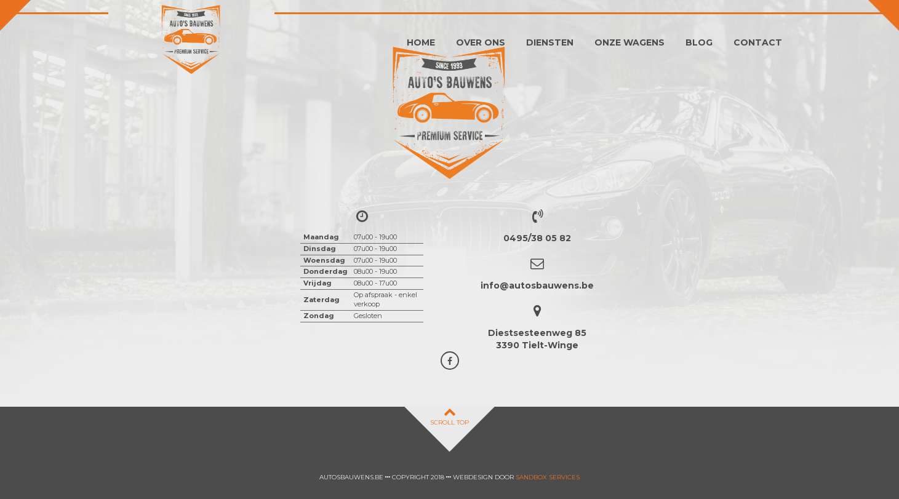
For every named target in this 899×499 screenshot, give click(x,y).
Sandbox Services (548, 477)
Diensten (549, 42)
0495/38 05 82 (537, 238)
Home (421, 42)
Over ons (480, 42)
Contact (757, 42)
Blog (699, 42)
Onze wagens (629, 42)
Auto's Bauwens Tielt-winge (191, 40)
